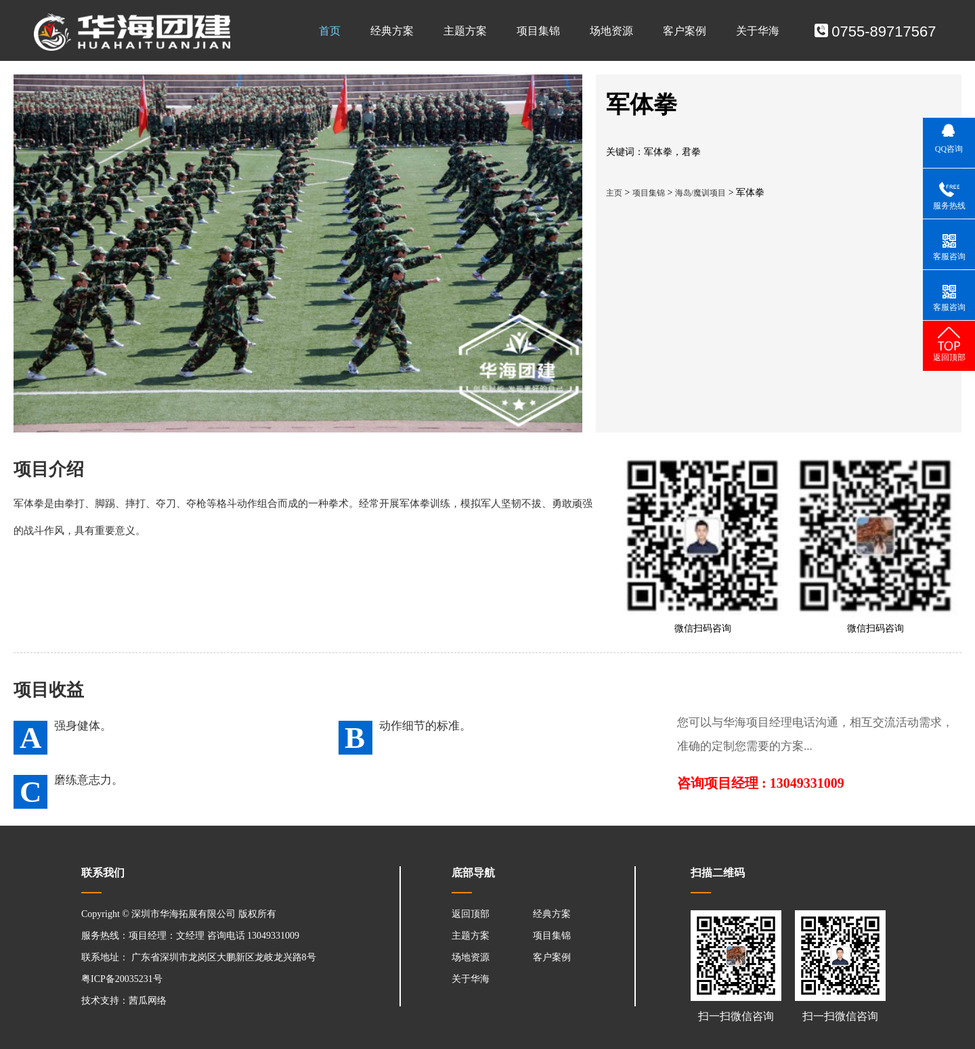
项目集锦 (538, 31)
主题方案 (465, 31)
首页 (330, 31)
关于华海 (757, 31)
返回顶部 (471, 914)
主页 (614, 193)
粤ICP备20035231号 (121, 979)
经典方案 (392, 31)
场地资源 (611, 31)
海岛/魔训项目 (700, 193)
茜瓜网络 (148, 1001)
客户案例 (684, 31)
